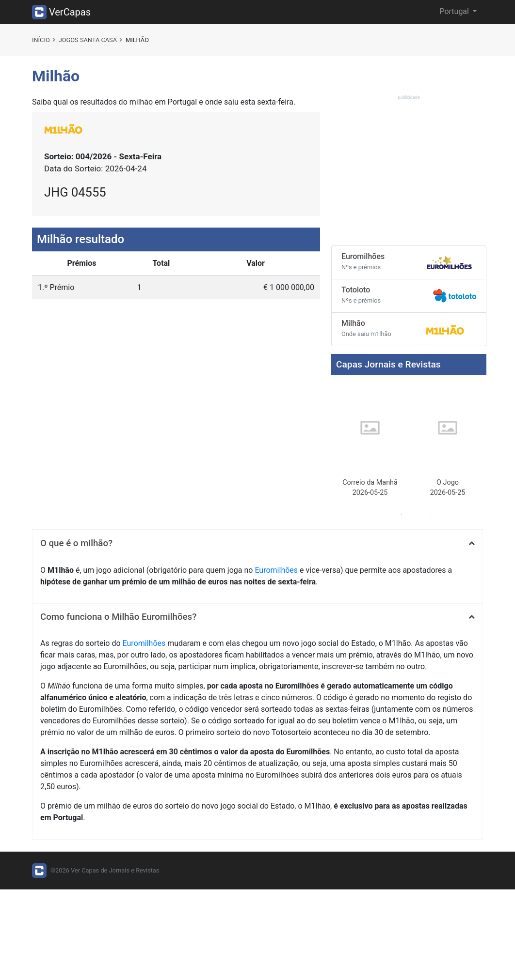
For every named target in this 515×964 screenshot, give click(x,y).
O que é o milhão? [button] (76, 543)
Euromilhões (276, 570)
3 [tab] (416, 514)
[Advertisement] (408, 170)
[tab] (257, 543)
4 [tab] (430, 514)
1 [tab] (387, 514)
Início (41, 40)
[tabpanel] (370, 442)
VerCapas (61, 12)
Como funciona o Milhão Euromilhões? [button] (118, 617)
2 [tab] (401, 514)
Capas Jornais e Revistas (388, 364)
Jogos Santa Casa (88, 40)
